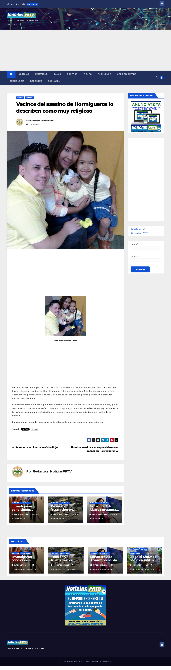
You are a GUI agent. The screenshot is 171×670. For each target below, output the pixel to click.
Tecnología (17, 81)
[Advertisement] (85, 50)
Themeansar (107, 661)
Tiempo (87, 74)
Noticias (23, 74)
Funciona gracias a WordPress (72, 661)
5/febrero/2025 (61, 565)
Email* (146, 258)
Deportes (36, 81)
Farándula (104, 74)
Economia (54, 81)
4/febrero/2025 (101, 565)
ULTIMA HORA (25, 503)
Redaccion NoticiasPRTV (41, 121)
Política (72, 74)
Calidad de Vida (127, 74)
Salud (57, 74)
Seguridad (41, 74)
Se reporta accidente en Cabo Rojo (35, 447)
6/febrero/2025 (22, 565)
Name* (146, 246)
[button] (157, 77)
